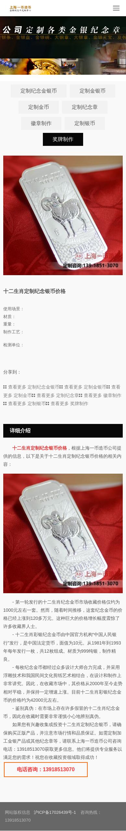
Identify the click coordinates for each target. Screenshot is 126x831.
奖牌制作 (63, 139)
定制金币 (38, 107)
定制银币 (84, 123)
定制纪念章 (85, 107)
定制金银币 (93, 91)
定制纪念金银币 (38, 91)
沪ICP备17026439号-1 (55, 812)
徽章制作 (41, 123)
